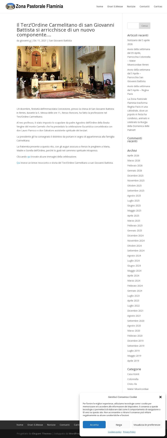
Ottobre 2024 (134, 245)
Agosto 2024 (134, 255)
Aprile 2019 (133, 360)
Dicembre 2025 (135, 175)
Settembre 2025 (135, 190)
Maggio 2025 (134, 210)
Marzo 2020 (133, 330)
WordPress (75, 433)
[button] (160, 397)
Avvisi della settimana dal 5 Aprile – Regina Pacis (138, 90)
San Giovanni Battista (60, 40)
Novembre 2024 (135, 240)
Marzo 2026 (133, 160)
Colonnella (132, 379)
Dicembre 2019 (135, 340)
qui (29, 156)
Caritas (158, 6)
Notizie (131, 6)
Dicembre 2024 (135, 235)
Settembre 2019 (135, 345)
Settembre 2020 (135, 320)
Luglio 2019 (133, 350)
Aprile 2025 (133, 215)
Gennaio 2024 (134, 290)
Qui (19, 162)
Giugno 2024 (134, 265)
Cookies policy (114, 432)
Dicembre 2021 (135, 310)
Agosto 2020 (134, 325)
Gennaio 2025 (134, 230)
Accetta (94, 424)
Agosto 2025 (134, 195)
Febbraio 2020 (135, 335)
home (100, 6)
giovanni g (25, 40)
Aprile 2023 (133, 300)
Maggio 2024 (134, 270)
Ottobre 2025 (134, 185)
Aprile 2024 (133, 275)
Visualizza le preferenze (147, 424)
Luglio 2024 (133, 260)
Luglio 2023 (133, 295)
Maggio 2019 (134, 355)
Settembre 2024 (135, 250)
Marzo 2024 (133, 280)
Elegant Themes (42, 433)
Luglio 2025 (133, 200)
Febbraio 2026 (135, 165)
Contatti (145, 6)
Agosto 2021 (134, 315)
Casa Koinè (133, 374)
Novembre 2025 (135, 180)
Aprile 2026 (133, 155)
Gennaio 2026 (134, 170)
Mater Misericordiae (138, 389)
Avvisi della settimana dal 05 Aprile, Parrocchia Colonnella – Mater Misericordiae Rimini (138, 57)
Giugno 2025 (134, 205)
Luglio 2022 (133, 305)
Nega (119, 424)
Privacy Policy (129, 432)
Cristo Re (132, 384)
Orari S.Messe (115, 6)
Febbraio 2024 (135, 285)
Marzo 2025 (133, 220)
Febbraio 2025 (135, 225)
